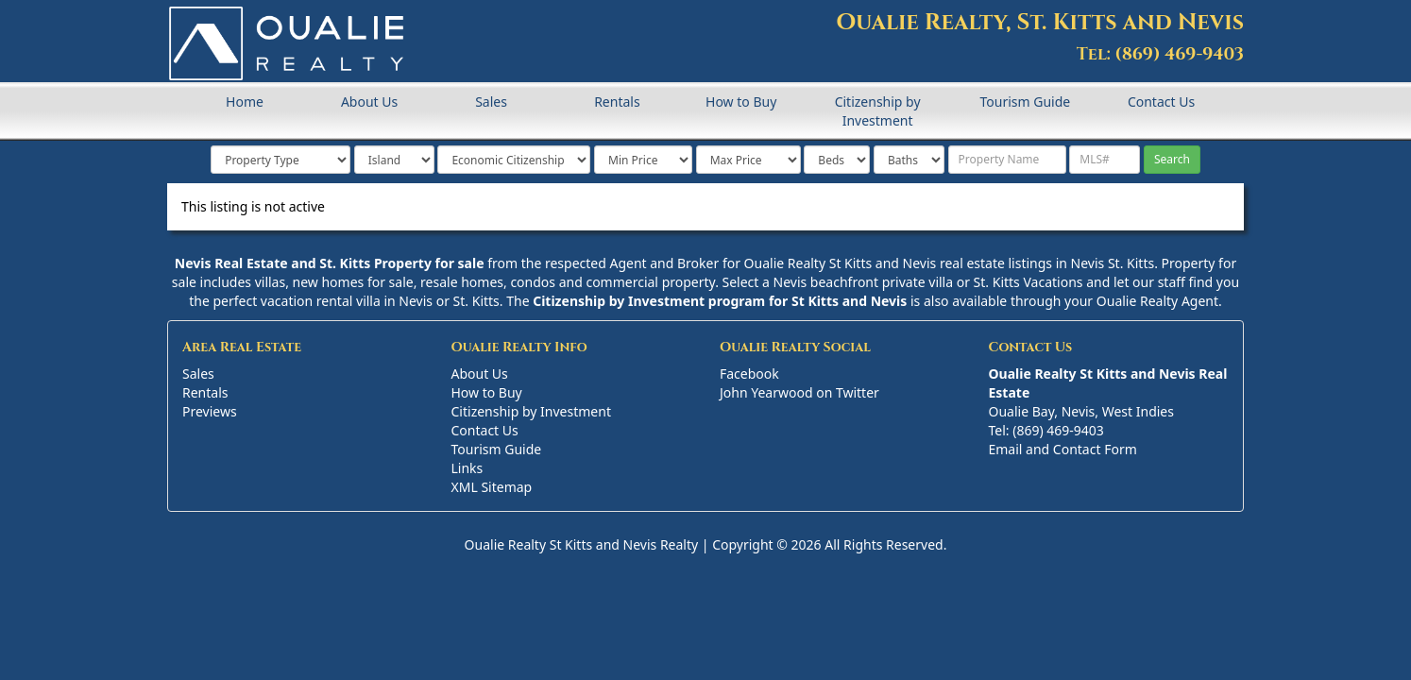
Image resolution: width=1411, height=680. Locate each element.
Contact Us (1161, 101)
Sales (491, 101)
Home (245, 101)
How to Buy (741, 101)
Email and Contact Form (1063, 449)
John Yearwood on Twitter (799, 392)
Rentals (616, 101)
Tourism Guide (1024, 101)
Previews (209, 411)
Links (467, 468)
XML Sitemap (492, 487)
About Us (369, 101)
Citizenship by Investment (878, 111)
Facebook (749, 373)
